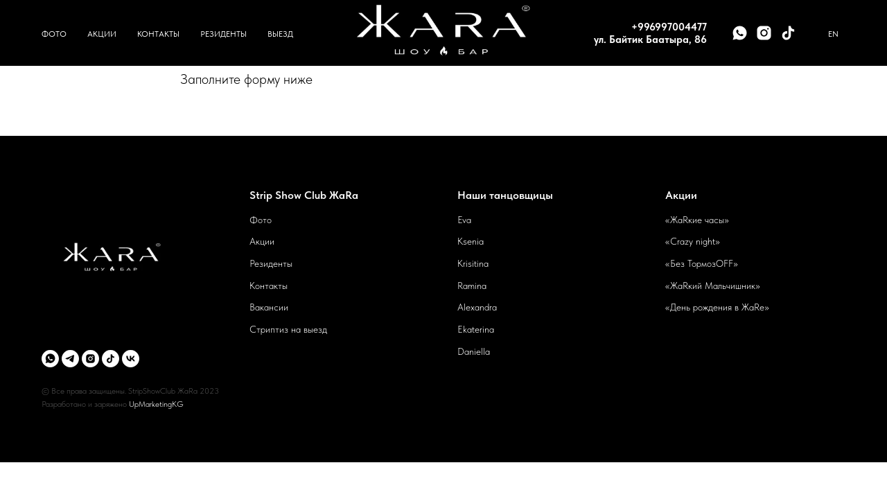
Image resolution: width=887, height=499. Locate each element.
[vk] (130, 358)
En (833, 34)
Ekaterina (475, 329)
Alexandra (477, 307)
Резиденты (223, 34)
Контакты (158, 34)
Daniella (473, 351)
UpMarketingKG (156, 404)
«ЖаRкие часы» (697, 219)
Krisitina (473, 263)
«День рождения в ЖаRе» (717, 307)
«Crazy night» (692, 241)
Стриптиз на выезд (288, 329)
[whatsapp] (739, 33)
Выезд (280, 34)
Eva (464, 219)
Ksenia (470, 241)
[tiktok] (788, 33)
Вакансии (268, 307)
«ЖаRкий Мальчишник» (712, 285)
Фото (54, 34)
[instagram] (764, 33)
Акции (101, 34)
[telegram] (70, 358)
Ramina (471, 285)
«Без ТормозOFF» (701, 263)
